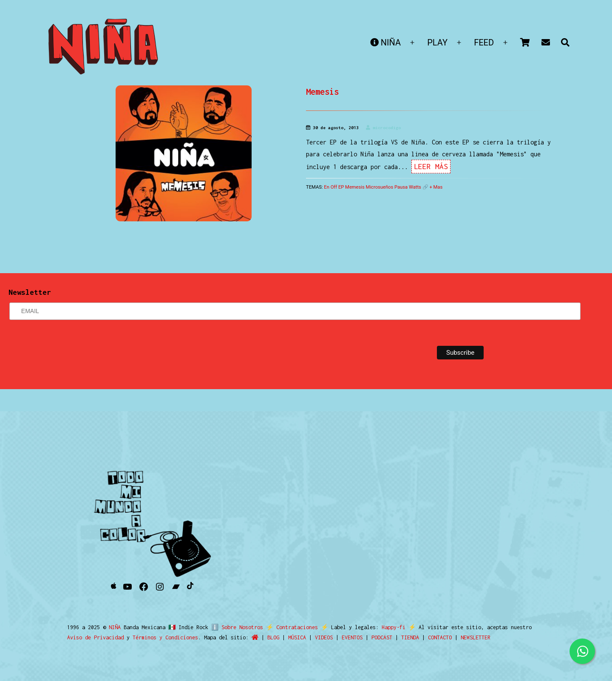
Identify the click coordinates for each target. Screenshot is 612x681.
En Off (330, 187)
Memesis (322, 91)
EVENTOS (352, 637)
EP (341, 187)
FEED (484, 42)
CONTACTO (440, 637)
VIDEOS (324, 637)
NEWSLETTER (475, 637)
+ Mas (435, 187)
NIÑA (385, 42)
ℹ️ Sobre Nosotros (235, 627)
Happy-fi (390, 627)
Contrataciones (293, 627)
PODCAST (381, 637)
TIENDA (410, 637)
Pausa (401, 187)
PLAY (437, 42)
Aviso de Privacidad (95, 637)
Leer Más (431, 166)
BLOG (273, 637)
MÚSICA (297, 637)
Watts (415, 187)
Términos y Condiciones (165, 637)
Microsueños (380, 187)
